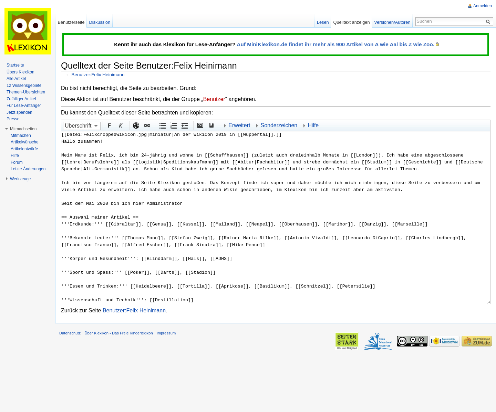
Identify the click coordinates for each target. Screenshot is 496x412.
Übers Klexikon (20, 72)
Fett (109, 125)
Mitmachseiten (23, 129)
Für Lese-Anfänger (24, 105)
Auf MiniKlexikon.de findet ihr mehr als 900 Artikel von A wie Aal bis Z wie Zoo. (335, 44)
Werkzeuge (20, 179)
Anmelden (482, 5)
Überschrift (78, 126)
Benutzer (214, 99)
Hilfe (313, 125)
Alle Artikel (16, 78)
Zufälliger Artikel (21, 99)
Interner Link (147, 125)
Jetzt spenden (19, 112)
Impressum (166, 333)
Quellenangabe (211, 125)
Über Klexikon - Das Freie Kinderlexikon (118, 333)
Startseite (15, 65)
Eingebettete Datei (200, 125)
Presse (13, 119)
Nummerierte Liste (173, 125)
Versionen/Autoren (392, 22)
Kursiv (120, 125)
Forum (17, 162)
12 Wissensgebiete (24, 85)
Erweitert (239, 125)
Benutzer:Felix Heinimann (98, 74)
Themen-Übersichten (26, 92)
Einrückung (184, 125)
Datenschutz (70, 333)
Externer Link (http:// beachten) (136, 125)
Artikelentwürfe (24, 149)
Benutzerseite (71, 22)
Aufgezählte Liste (162, 125)
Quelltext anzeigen (351, 22)
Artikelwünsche (25, 142)
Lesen (323, 22)
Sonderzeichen (278, 125)
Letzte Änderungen (28, 169)
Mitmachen (21, 135)
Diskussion (99, 22)
